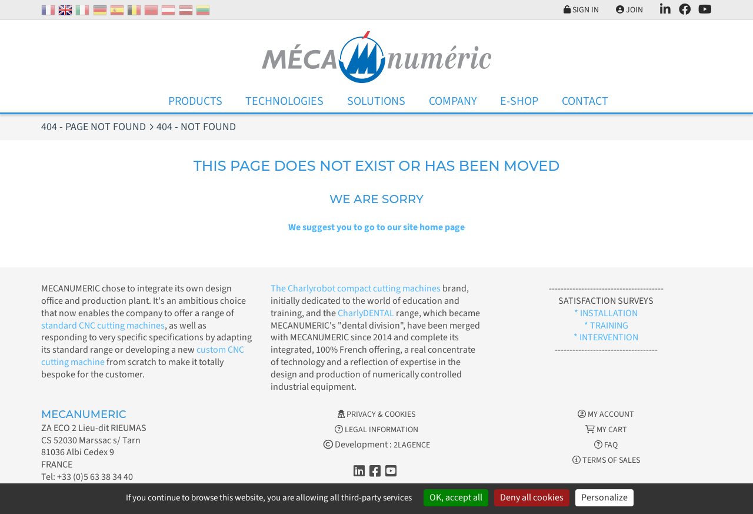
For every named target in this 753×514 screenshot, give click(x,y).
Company (453, 101)
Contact (585, 101)
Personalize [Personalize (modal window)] (604, 497)
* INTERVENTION (606, 337)
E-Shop (519, 101)
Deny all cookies (532, 497)
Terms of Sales (606, 460)
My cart (606, 430)
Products (195, 101)
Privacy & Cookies (376, 414)
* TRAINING (606, 325)
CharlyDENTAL (367, 313)
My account (606, 414)
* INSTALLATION (606, 313)
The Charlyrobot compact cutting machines (356, 288)
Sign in (581, 10)
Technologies (284, 101)
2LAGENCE (412, 445)
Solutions (376, 101)
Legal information (376, 430)
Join (629, 10)
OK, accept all (455, 497)
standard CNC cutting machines (103, 325)
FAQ (606, 445)
